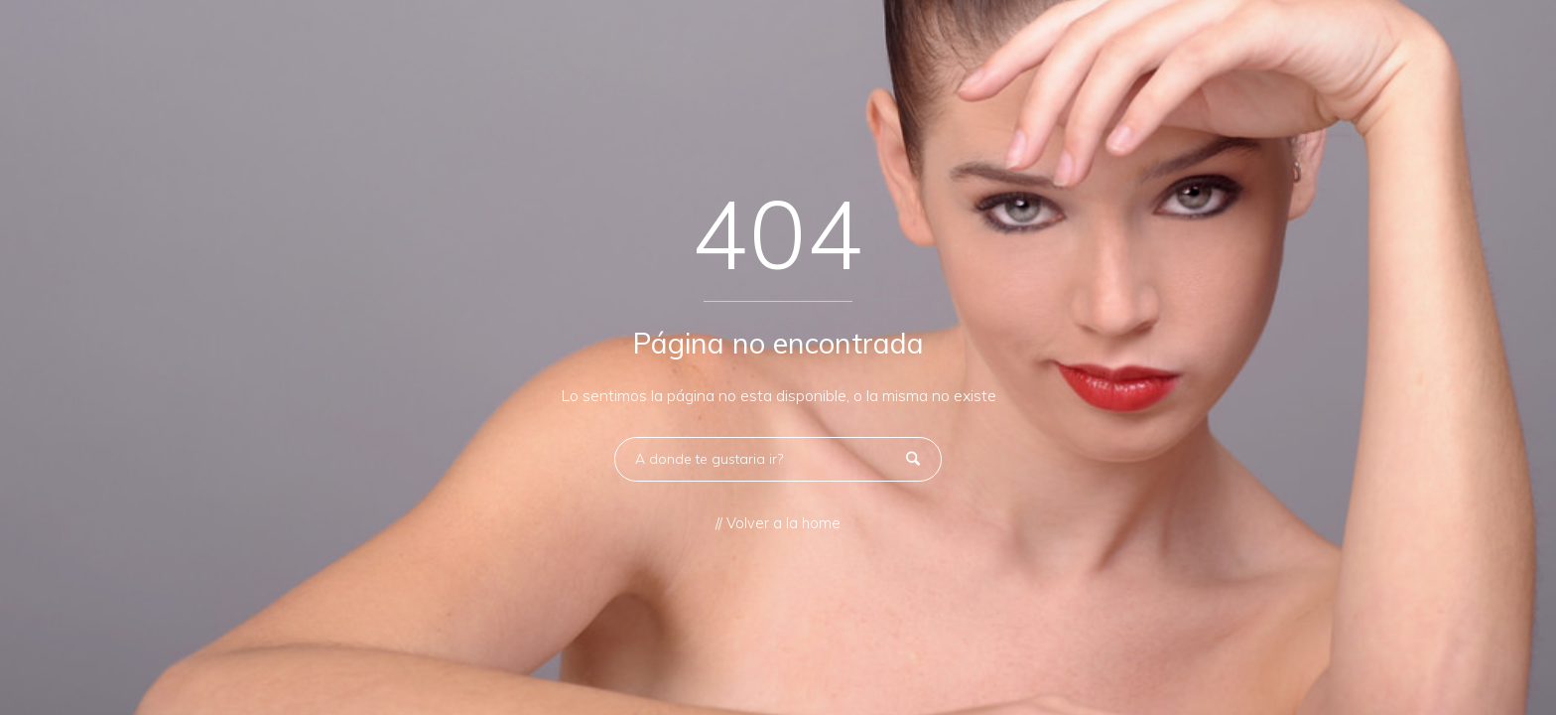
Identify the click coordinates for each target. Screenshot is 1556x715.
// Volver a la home (778, 523)
